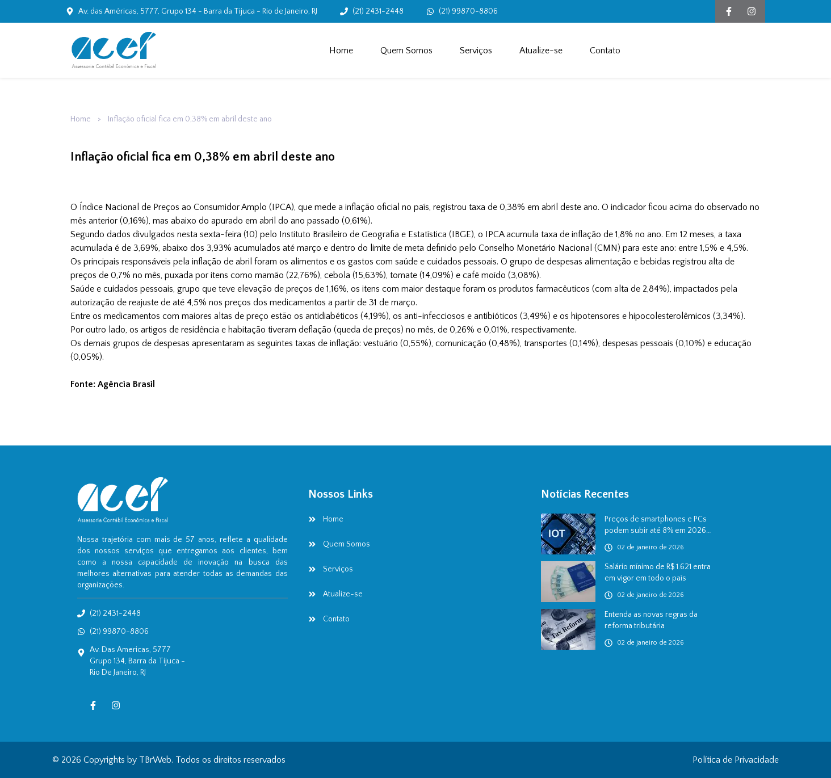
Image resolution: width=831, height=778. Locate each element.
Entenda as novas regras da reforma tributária (651, 620)
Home (341, 50)
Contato (605, 50)
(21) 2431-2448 (378, 11)
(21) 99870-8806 (468, 11)
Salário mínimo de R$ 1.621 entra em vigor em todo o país (658, 572)
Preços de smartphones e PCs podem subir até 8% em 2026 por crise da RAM (656, 525)
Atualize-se (541, 50)
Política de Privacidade (736, 760)
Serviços (476, 50)
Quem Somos (406, 50)
